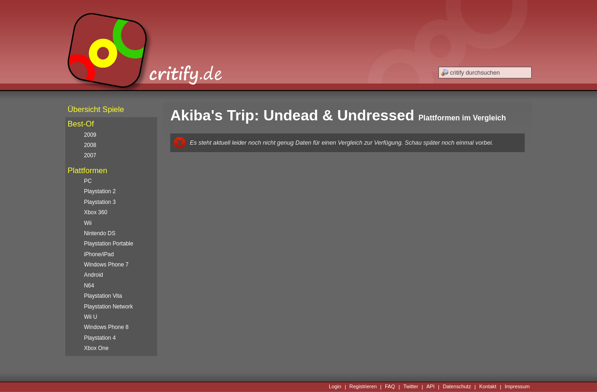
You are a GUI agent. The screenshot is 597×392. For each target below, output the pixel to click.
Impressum (517, 387)
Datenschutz (457, 387)
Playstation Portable (108, 243)
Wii (88, 223)
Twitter (410, 387)
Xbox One (96, 348)
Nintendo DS (99, 233)
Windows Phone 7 (106, 264)
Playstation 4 (100, 338)
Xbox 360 (95, 212)
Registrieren (363, 387)
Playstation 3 (100, 202)
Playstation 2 (100, 191)
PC (88, 181)
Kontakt (487, 387)
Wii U (90, 317)
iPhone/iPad (99, 254)
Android (93, 275)
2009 (90, 135)
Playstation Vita (103, 296)
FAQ (390, 387)
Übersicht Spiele (96, 109)
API (430, 387)
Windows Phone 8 (106, 327)
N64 (89, 285)
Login (335, 387)
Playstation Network (108, 306)
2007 (90, 155)
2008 (90, 145)
